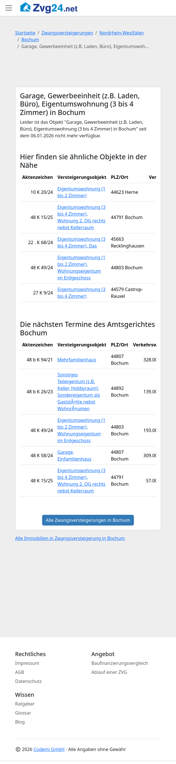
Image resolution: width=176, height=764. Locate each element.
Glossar (23, 713)
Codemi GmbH (48, 749)
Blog (20, 722)
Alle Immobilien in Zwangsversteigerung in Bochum (70, 538)
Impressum (27, 663)
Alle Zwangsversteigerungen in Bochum (88, 520)
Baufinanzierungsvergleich (120, 663)
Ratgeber (25, 704)
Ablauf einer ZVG (109, 672)
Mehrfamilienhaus (76, 360)
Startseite (25, 33)
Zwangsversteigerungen (67, 33)
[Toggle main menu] (8, 8)
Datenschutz (28, 681)
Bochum (30, 39)
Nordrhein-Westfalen (121, 33)
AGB (19, 672)
